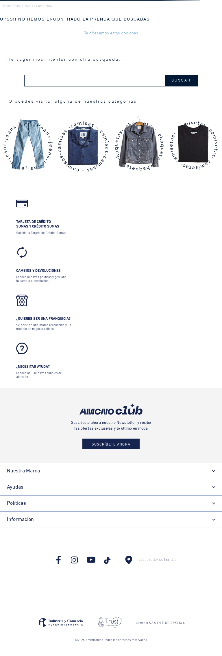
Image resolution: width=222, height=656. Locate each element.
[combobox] (111, 80)
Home (7, 6)
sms (18, 6)
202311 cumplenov (38, 6)
